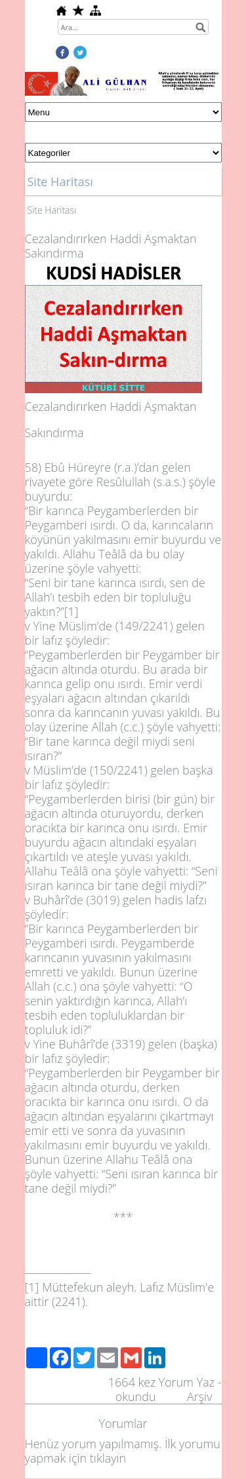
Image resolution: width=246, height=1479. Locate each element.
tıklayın (108, 1458)
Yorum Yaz (186, 1382)
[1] (71, 611)
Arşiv (200, 1396)
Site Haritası (52, 210)
